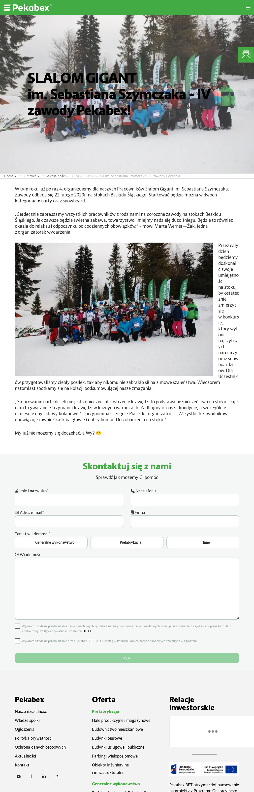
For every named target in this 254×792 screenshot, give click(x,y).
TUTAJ (86, 631)
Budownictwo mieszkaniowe (117, 729)
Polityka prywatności (34, 738)
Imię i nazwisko (69, 497)
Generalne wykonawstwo (116, 783)
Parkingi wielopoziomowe (115, 756)
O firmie (30, 176)
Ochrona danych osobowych (40, 747)
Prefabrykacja (105, 711)
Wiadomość (127, 586)
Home (8, 176)
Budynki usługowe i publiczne (118, 747)
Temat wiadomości (127, 539)
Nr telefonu (185, 497)
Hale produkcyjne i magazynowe (121, 720)
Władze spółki (27, 720)
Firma (185, 518)
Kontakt (22, 764)
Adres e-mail (69, 518)
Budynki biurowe (107, 738)
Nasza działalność (31, 711)
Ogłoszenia (24, 729)
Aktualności (56, 176)
